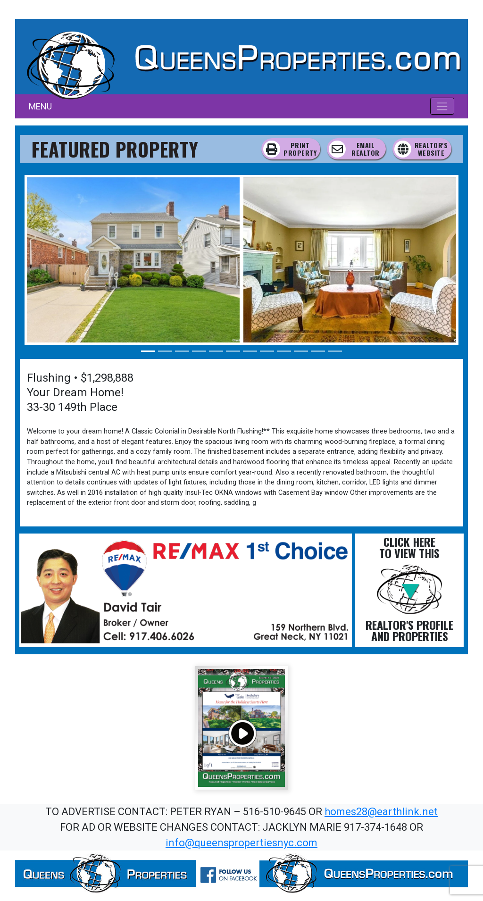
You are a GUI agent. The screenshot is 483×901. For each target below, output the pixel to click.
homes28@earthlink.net (381, 812)
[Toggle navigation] (442, 106)
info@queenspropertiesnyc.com (241, 843)
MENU (40, 106)
